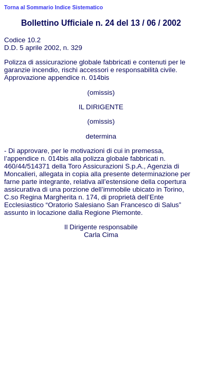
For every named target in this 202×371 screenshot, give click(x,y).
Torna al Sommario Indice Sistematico (53, 7)
